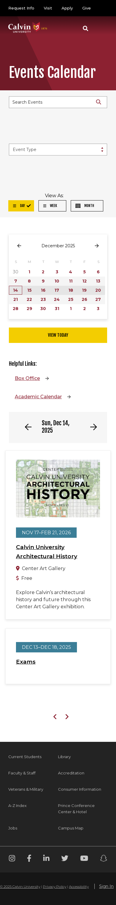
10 (56, 281)
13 (98, 281)
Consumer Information (79, 789)
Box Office (27, 378)
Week (50, 205)
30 (43, 308)
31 (57, 308)
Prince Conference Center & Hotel (76, 808)
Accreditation (71, 773)
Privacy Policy (54, 886)
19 (84, 290)
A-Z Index (17, 805)
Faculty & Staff (22, 773)
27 (98, 299)
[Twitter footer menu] (64, 859)
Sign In (106, 886)
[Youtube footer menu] (84, 859)
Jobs (12, 828)
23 (43, 299)
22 (29, 299)
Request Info (21, 8)
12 (84, 281)
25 (70, 299)
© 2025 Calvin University (20, 886)
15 (29, 290)
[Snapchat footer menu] (103, 859)
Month (84, 205)
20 (98, 290)
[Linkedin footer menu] (46, 859)
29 (29, 308)
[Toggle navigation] (101, 28)
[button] (85, 28)
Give (86, 8)
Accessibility (79, 886)
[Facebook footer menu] (29, 859)
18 (70, 290)
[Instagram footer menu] (12, 859)
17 (56, 290)
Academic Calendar (38, 396)
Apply (67, 8)
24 (57, 299)
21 (15, 299)
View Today (58, 335)
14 (15, 290)
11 (70, 281)
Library (64, 756)
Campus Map (70, 828)
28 (15, 308)
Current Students (24, 756)
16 (43, 290)
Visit (48, 8)
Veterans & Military (25, 789)
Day (19, 205)
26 (84, 299)
